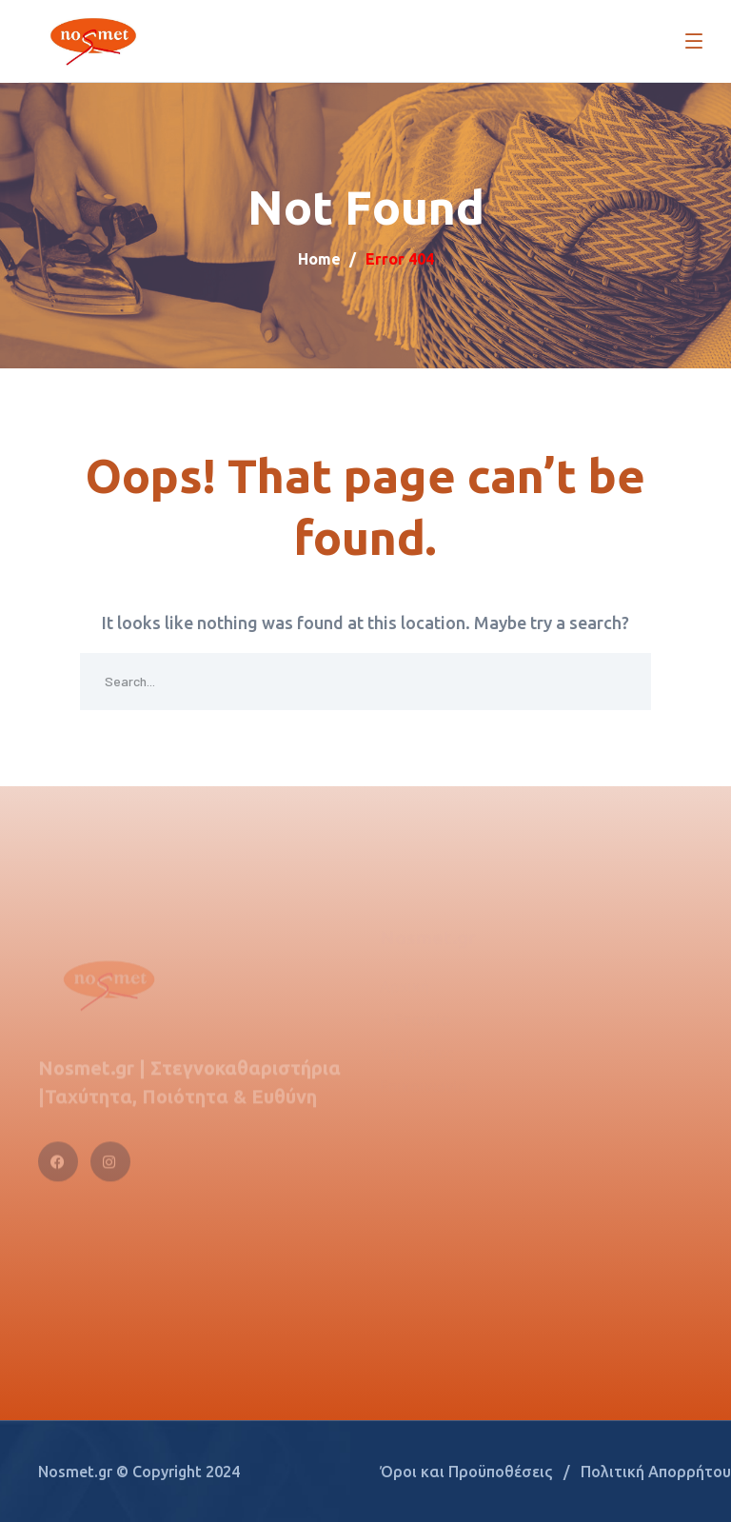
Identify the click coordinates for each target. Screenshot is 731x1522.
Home (319, 258)
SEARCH (622, 681)
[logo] (91, 38)
